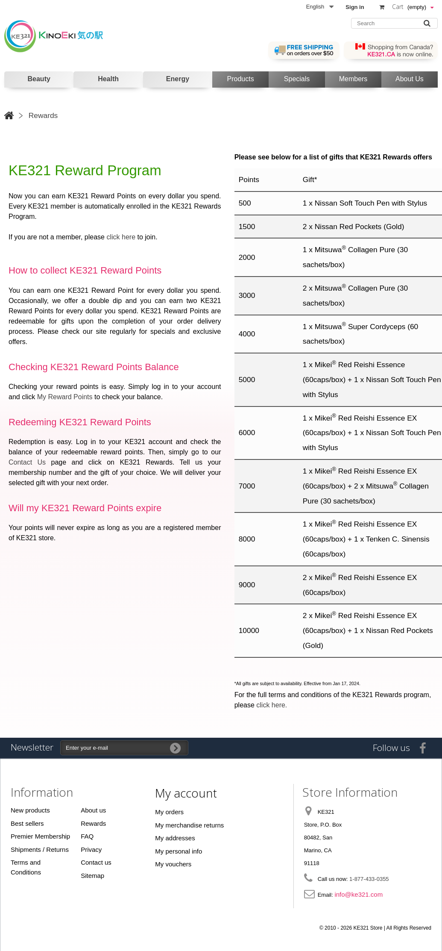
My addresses (175, 838)
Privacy (91, 849)
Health (108, 78)
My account (186, 793)
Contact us (96, 862)
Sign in (354, 7)
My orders (169, 812)
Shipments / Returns (40, 849)
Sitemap (92, 875)
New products (30, 810)
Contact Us (27, 462)
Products (240, 78)
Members (353, 78)
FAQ (87, 836)
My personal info (178, 851)
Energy (177, 78)
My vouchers (173, 864)
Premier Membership (40, 836)
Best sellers (27, 823)
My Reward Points (65, 396)
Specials (297, 78)
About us (93, 810)
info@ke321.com (358, 894)
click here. (271, 705)
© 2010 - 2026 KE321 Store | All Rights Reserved (375, 928)
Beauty (39, 78)
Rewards (93, 823)
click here (120, 237)
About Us (409, 78)
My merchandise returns (189, 825)
